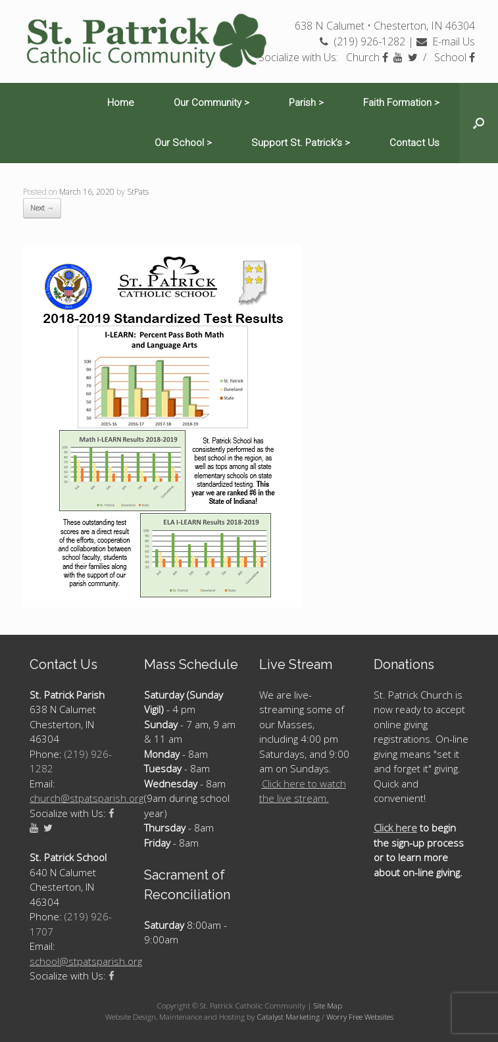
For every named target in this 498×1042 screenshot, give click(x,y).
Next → (42, 207)
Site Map (328, 1005)
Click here (395, 827)
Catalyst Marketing (288, 1017)
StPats (138, 191)
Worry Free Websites (359, 1017)
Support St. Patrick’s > (300, 143)
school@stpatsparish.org (86, 961)
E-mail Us (445, 41)
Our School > (183, 143)
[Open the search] (478, 123)
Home (120, 103)
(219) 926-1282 (362, 41)
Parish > (306, 103)
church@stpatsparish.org (86, 798)
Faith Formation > (401, 103)
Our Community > (211, 103)
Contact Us (414, 143)
